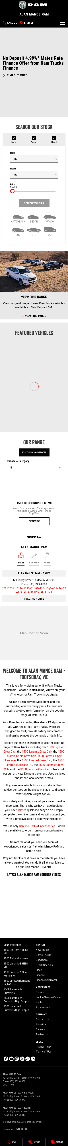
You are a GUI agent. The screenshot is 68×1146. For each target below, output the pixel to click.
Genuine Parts (28, 826)
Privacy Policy (43, 1046)
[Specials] (57, 1142)
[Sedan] (34, 218)
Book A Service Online (48, 997)
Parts (39, 1002)
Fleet (39, 970)
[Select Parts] (47, 559)
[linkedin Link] (33, 1059)
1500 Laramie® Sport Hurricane (16, 974)
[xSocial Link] (22, 1059)
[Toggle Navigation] (62, 22)
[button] (34, 66)
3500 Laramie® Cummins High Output (16, 1008)
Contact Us (42, 1019)
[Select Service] (34, 559)
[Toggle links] (15, 1129)
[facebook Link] (6, 1059)
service (21, 810)
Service (40, 992)
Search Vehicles (34, 203)
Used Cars (42, 960)
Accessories (47, 826)
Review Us (42, 1034)
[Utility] (34, 231)
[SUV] (18, 231)
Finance (40, 975)
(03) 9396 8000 (38, 584)
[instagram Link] (17, 1059)
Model (34, 173)
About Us (41, 1024)
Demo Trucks (43, 954)
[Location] (20, 559)
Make (34, 157)
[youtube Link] (11, 1059)
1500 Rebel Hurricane (16, 958)
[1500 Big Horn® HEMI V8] (34, 499)
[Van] (50, 231)
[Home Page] (34, 5)
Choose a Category (34, 465)
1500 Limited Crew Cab (36, 760)
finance (37, 785)
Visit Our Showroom (34, 452)
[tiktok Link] (27, 1059)
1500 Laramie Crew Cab (37, 751)
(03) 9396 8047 (17, 1099)
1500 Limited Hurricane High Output (17, 982)
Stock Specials (44, 965)
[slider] (12, 191)
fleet (59, 785)
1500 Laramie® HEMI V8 (16, 965)
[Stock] (11, 1142)
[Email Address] (34, 590)
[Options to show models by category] (34, 467)
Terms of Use (43, 1051)
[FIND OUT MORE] (15, 74)
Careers (40, 1029)
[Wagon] (50, 218)
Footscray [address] (34, 537)
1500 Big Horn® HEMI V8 (16, 951)
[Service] (34, 1142)
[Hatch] (18, 218)
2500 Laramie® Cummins (13, 991)
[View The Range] (34, 285)
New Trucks (42, 950)
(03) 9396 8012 (17, 1115)
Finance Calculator (46, 980)
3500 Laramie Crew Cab (35, 769)
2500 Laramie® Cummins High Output (16, 999)
